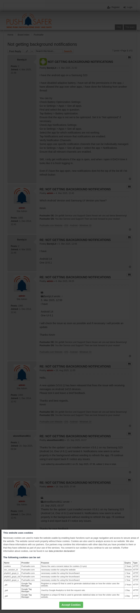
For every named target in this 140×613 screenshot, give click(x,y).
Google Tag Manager (26, 584)
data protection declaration (61, 551)
